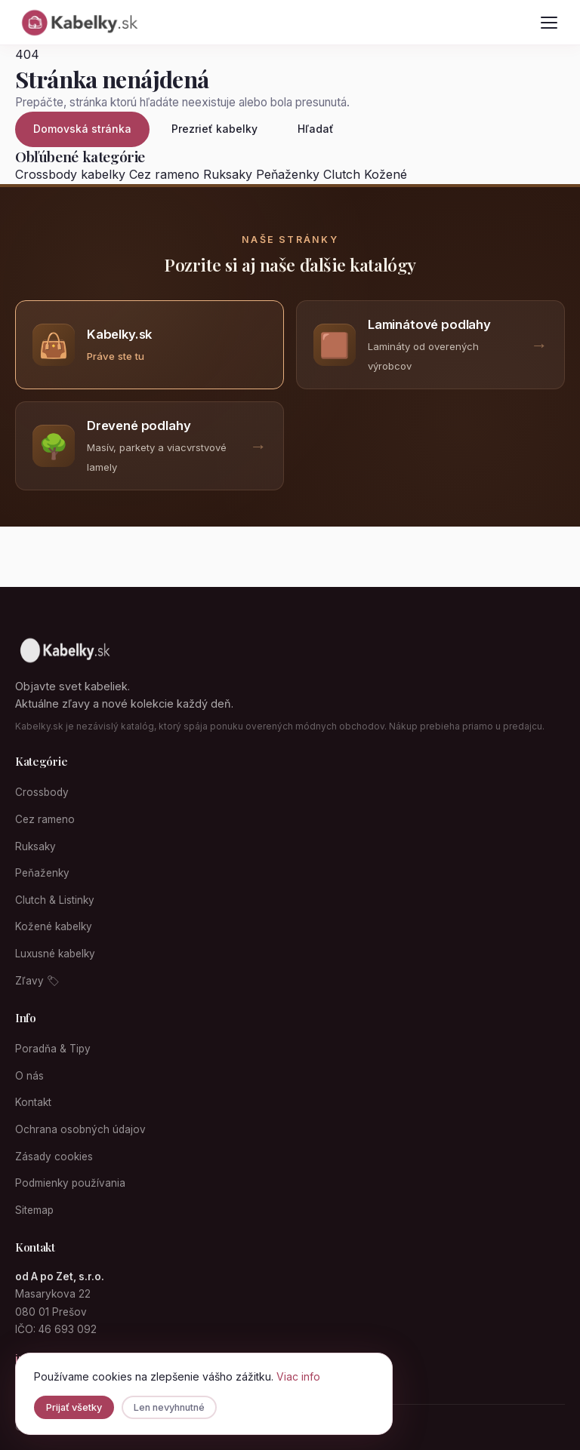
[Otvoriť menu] (549, 22)
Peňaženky (287, 174)
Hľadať (316, 128)
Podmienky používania (70, 1183)
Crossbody (42, 792)
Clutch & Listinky (54, 900)
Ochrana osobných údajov (80, 1129)
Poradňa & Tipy (53, 1049)
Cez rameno (164, 174)
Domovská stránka (82, 128)
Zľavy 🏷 (37, 981)
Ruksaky (227, 174)
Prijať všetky (74, 1407)
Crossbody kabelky (70, 174)
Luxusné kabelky (55, 954)
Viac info (298, 1376)
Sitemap (34, 1210)
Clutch (341, 174)
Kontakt (33, 1102)
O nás (29, 1076)
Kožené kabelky (53, 926)
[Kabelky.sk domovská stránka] (78, 22)
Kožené (385, 174)
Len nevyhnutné (169, 1407)
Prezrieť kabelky (214, 128)
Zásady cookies (54, 1156)
